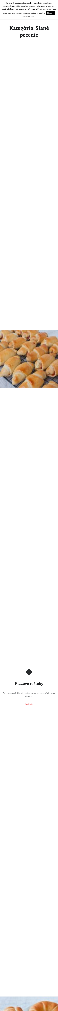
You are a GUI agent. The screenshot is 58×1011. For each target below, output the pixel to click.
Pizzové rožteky (29, 683)
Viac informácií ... (29, 16)
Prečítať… (30, 703)
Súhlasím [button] (50, 13)
